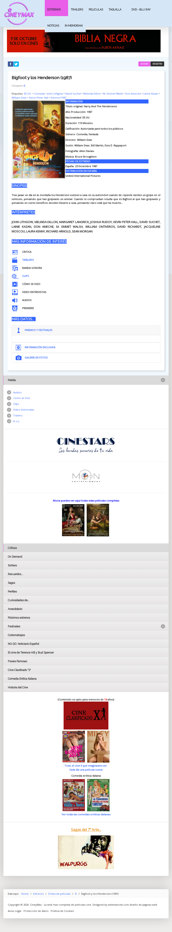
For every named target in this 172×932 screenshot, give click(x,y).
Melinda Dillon (92, 93)
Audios (17, 392)
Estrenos (54, 9)
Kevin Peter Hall (38, 97)
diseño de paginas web (143, 904)
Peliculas (96, 9)
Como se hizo (21, 398)
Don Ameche (133, 93)
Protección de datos (36, 911)
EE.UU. (28, 93)
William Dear (19, 97)
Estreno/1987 (58, 97)
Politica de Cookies (62, 911)
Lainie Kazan (150, 93)
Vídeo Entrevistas (23, 409)
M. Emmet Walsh (113, 93)
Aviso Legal (14, 911)
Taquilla (115, 9)
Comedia (39, 93)
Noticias (53, 25)
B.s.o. (16, 421)
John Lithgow (55, 93)
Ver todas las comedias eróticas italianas (86, 814)
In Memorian (74, 25)
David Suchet (73, 93)
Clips (16, 403)
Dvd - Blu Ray (141, 9)
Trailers (77, 9)
